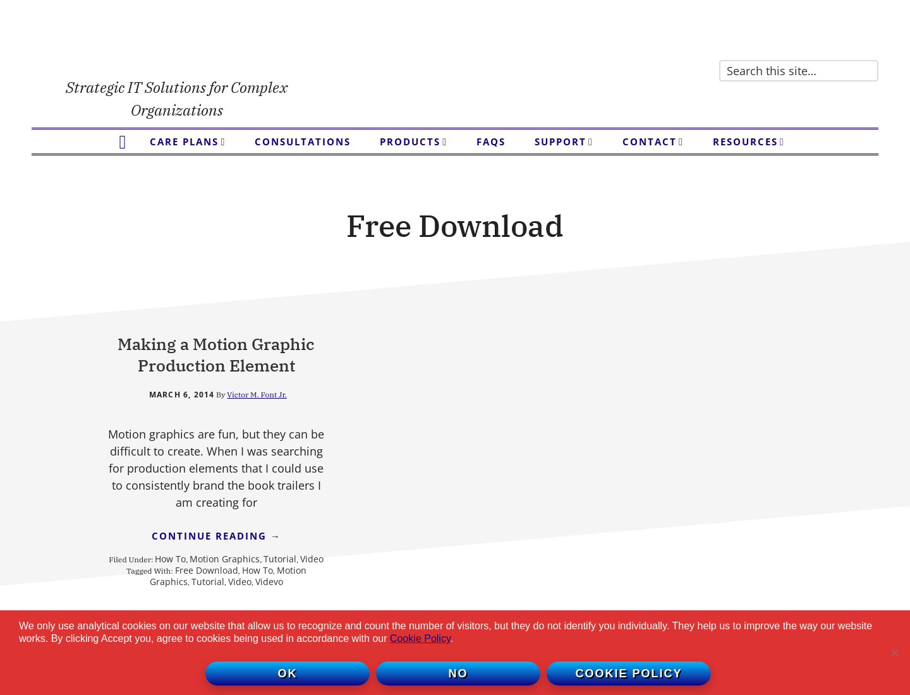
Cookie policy (628, 673)
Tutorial (188, 609)
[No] (894, 652)
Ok (288, 673)
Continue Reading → (202, 576)
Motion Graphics (242, 597)
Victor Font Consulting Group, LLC (177, 44)
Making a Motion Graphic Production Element (201, 365)
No (458, 673)
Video (220, 609)
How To (187, 597)
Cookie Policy (420, 638)
